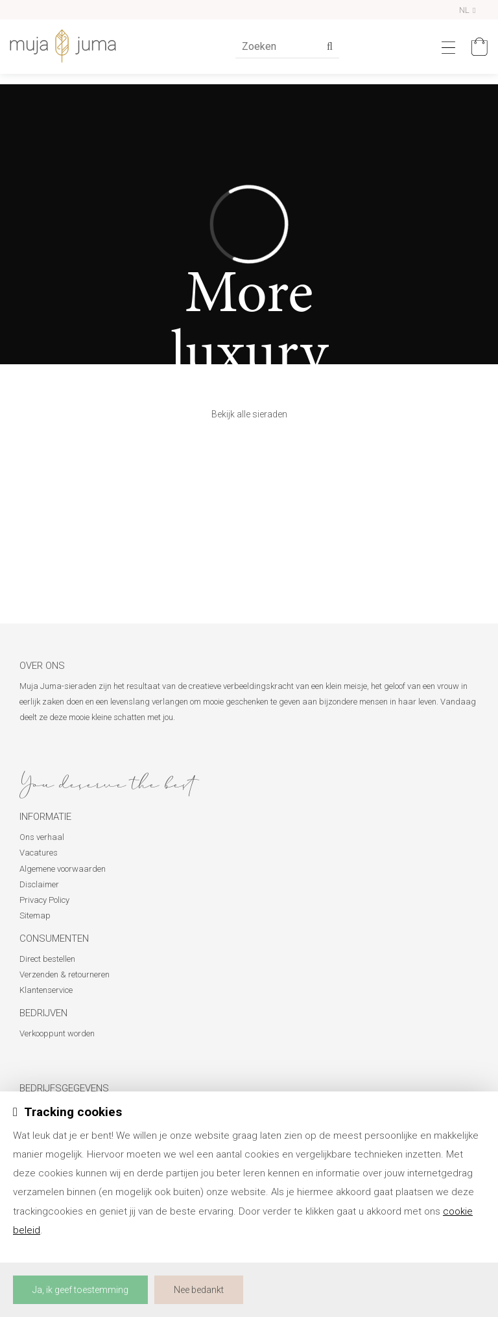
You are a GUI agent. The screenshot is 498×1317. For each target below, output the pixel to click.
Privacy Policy (44, 900)
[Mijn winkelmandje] (476, 47)
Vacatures (38, 852)
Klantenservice (46, 990)
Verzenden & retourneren (64, 974)
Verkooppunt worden (57, 1033)
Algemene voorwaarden (62, 869)
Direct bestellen (47, 959)
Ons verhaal (41, 837)
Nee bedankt (199, 1290)
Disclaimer (39, 884)
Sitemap (35, 915)
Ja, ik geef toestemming (80, 1290)
